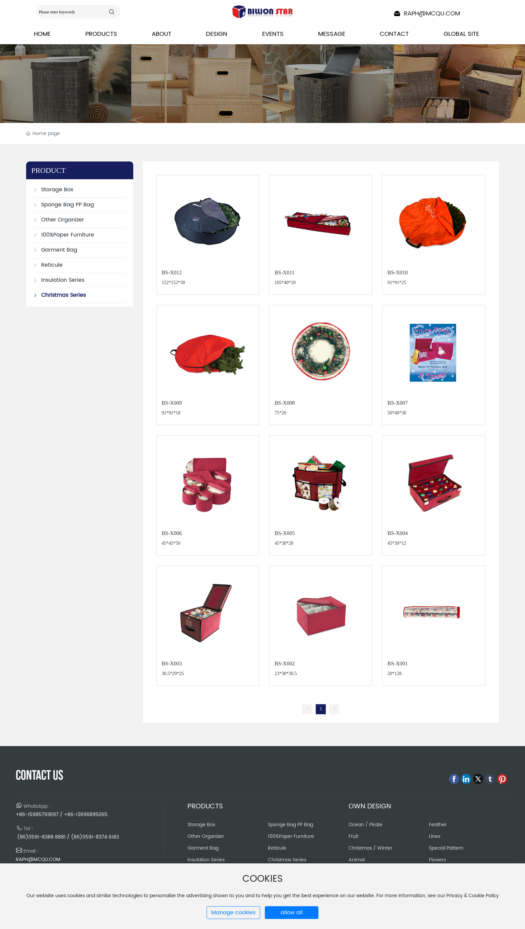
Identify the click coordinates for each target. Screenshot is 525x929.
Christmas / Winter (370, 848)
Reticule (277, 848)
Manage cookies (233, 912)
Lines (434, 836)
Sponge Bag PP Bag (290, 824)
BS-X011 (285, 272)
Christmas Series (287, 860)
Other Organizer (206, 836)
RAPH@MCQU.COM (432, 13)
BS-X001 (397, 663)
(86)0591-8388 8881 (41, 837)
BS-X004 (397, 533)
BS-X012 (172, 272)
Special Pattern (446, 848)
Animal (357, 860)
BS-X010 (397, 272)
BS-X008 (285, 403)
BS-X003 (172, 663)
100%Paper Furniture (291, 836)
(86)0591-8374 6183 (95, 837)
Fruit (353, 836)
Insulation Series (206, 860)
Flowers (437, 860)
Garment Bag (203, 848)
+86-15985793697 (37, 814)
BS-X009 (172, 403)
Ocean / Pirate (365, 824)
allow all (292, 912)
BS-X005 (285, 533)
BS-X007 (397, 403)
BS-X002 (285, 663)
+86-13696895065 (85, 814)
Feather (438, 824)
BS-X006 (172, 533)
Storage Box (201, 824)
